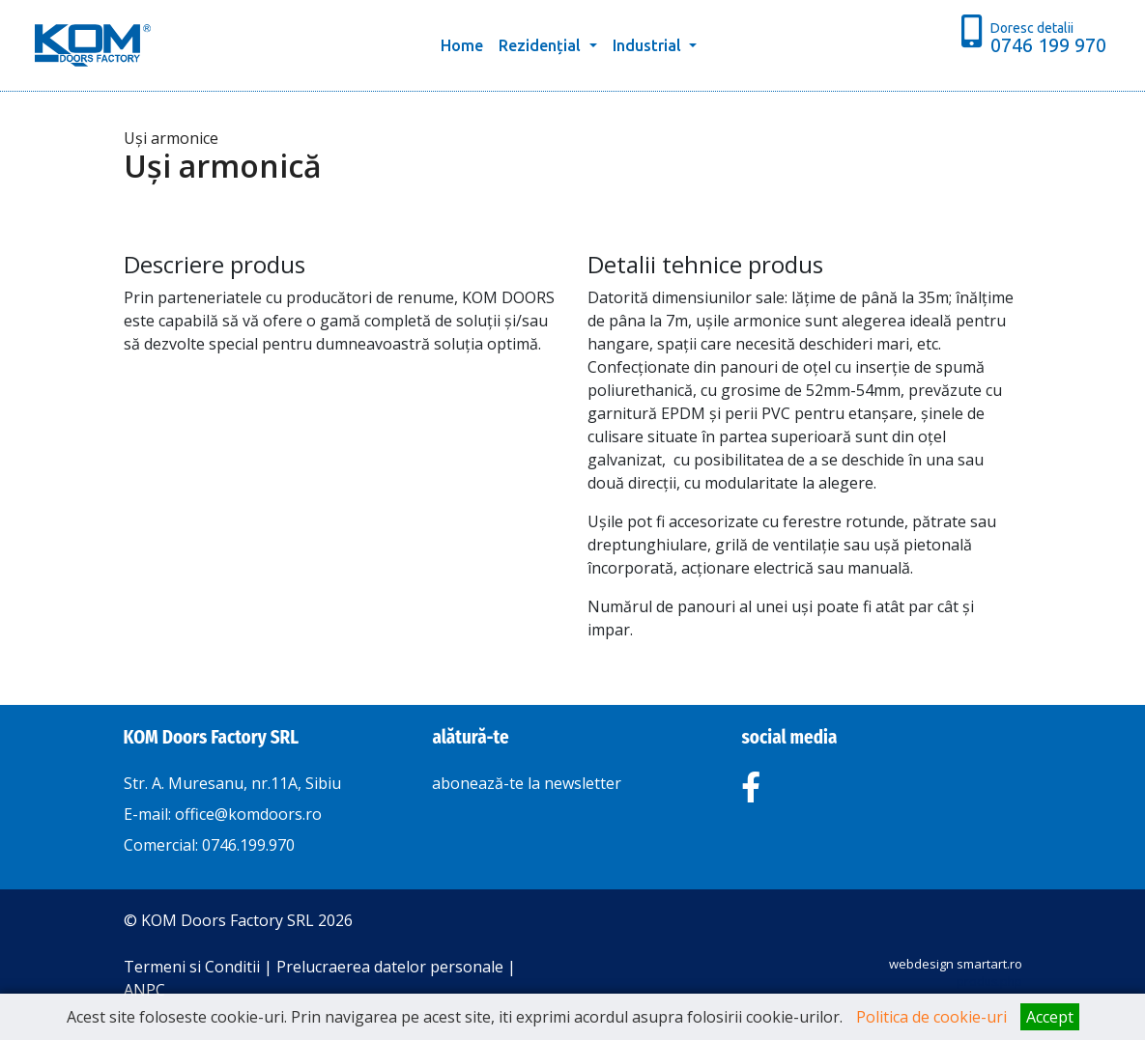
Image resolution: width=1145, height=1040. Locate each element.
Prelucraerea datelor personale (389, 966)
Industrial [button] (649, 45)
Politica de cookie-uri (931, 1016)
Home (466, 43)
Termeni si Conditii (192, 966)
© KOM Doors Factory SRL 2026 (238, 920)
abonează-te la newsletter (526, 783)
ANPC (144, 989)
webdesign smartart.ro (955, 963)
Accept (1049, 1016)
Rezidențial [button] (542, 45)
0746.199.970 (248, 845)
